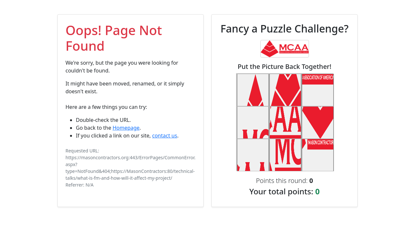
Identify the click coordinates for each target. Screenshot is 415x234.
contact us (164, 135)
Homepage (126, 127)
